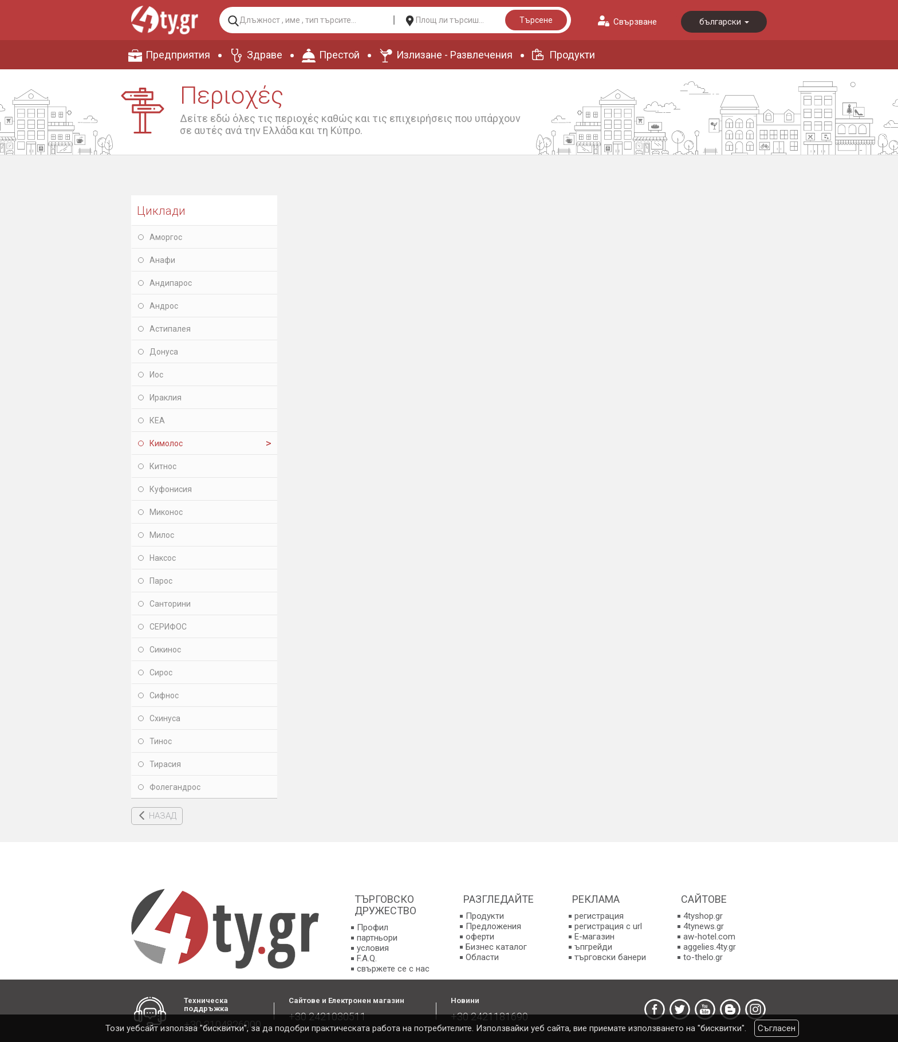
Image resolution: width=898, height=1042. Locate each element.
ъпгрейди (593, 947)
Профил (372, 927)
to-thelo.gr (703, 957)
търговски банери (610, 957)
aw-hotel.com (709, 936)
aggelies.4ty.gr (709, 947)
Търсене (536, 20)
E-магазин (594, 936)
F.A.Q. (367, 958)
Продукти (572, 55)
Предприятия (177, 55)
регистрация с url (608, 926)
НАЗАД (162, 816)
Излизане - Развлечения (454, 55)
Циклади (161, 211)
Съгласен (776, 1028)
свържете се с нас (393, 969)
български (724, 22)
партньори (377, 938)
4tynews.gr (703, 926)
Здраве (264, 55)
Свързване (635, 22)
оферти (480, 936)
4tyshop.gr (703, 916)
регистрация (599, 916)
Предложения (493, 926)
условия (373, 948)
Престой (339, 55)
